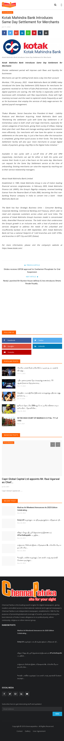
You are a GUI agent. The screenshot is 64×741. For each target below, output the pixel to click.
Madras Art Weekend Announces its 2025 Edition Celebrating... (37, 508)
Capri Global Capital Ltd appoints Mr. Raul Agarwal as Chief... (31, 480)
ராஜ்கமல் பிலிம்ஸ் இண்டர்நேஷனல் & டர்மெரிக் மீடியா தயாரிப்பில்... (39, 546)
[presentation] (52, 444)
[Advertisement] (32, 309)
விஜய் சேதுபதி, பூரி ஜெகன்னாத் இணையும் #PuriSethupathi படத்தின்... (34, 534)
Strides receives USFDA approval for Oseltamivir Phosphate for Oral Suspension (32, 270)
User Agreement (39, 731)
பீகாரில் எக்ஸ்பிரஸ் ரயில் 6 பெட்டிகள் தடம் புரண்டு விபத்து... (37, 369)
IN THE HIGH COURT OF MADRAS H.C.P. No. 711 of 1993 (37, 419)
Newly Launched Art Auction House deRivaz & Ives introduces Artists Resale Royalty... (32, 282)
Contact (19, 731)
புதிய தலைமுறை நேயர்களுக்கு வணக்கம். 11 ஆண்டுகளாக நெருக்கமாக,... (35, 381)
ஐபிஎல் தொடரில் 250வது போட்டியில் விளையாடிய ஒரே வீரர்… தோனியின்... (38, 407)
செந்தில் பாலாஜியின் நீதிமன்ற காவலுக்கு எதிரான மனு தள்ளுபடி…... (38, 394)
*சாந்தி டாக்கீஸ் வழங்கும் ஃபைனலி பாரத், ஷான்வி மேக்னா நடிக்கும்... (37, 559)
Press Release (7, 12)
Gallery (27, 731)
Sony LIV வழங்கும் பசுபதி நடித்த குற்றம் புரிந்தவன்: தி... (39, 520)
